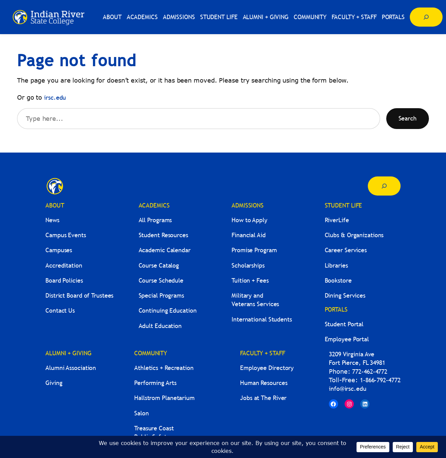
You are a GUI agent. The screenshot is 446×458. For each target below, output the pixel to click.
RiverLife (337, 220)
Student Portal (344, 324)
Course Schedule (161, 280)
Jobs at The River (263, 398)
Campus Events (65, 235)
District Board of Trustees (79, 295)
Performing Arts (155, 383)
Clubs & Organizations (354, 235)
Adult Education (160, 326)
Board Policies (64, 280)
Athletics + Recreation (164, 368)
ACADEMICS (154, 205)
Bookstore (338, 280)
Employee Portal (347, 339)
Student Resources (163, 235)
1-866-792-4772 (380, 380)
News (52, 220)
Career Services (346, 250)
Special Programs (161, 295)
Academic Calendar (165, 250)
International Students (262, 319)
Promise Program (254, 250)
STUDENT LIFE (343, 205)
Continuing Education (168, 310)
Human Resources (264, 383)
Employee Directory (267, 368)
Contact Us (60, 310)
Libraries (336, 265)
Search (408, 118)
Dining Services (345, 295)
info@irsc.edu (347, 388)
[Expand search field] (426, 17)
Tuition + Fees (250, 280)
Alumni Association (70, 368)
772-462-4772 (369, 371)
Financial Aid (249, 235)
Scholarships (248, 265)
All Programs (155, 220)
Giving (53, 383)
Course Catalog (159, 265)
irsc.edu (55, 97)
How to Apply (249, 220)
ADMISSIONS (248, 205)
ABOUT (54, 205)
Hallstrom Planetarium (164, 398)
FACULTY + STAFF (262, 353)
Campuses (58, 250)
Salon (141, 413)
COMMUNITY (150, 353)
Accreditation (63, 265)
